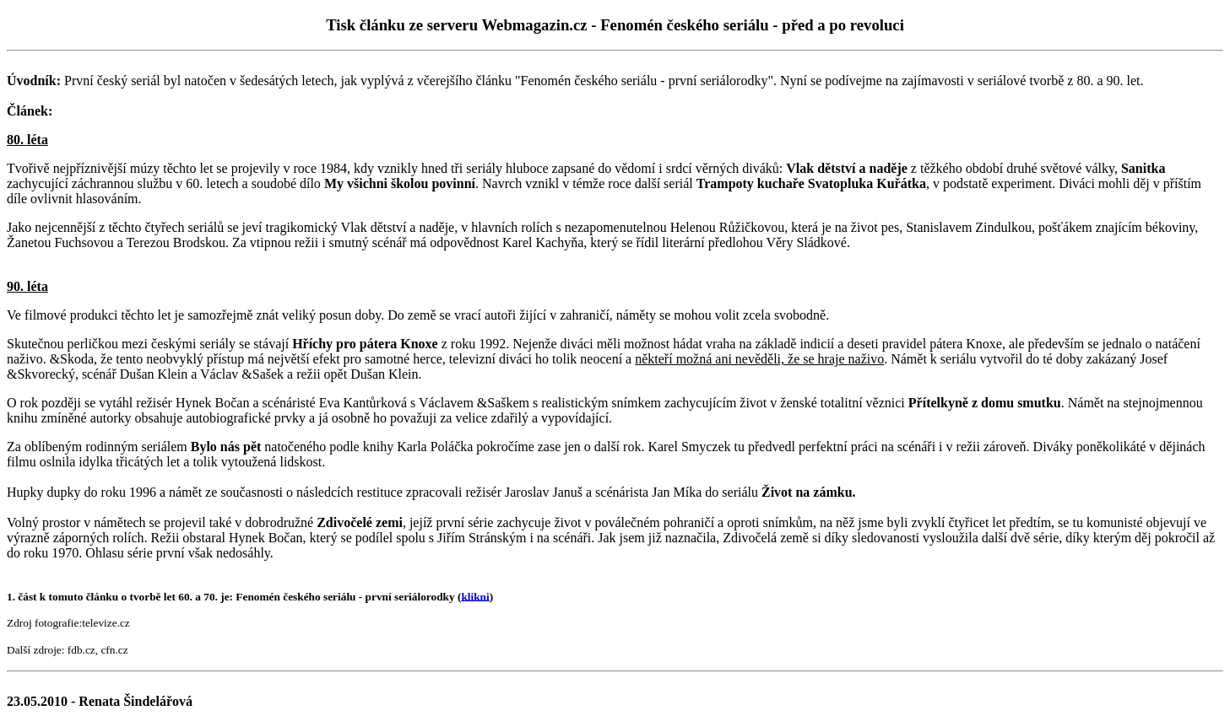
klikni (475, 595)
